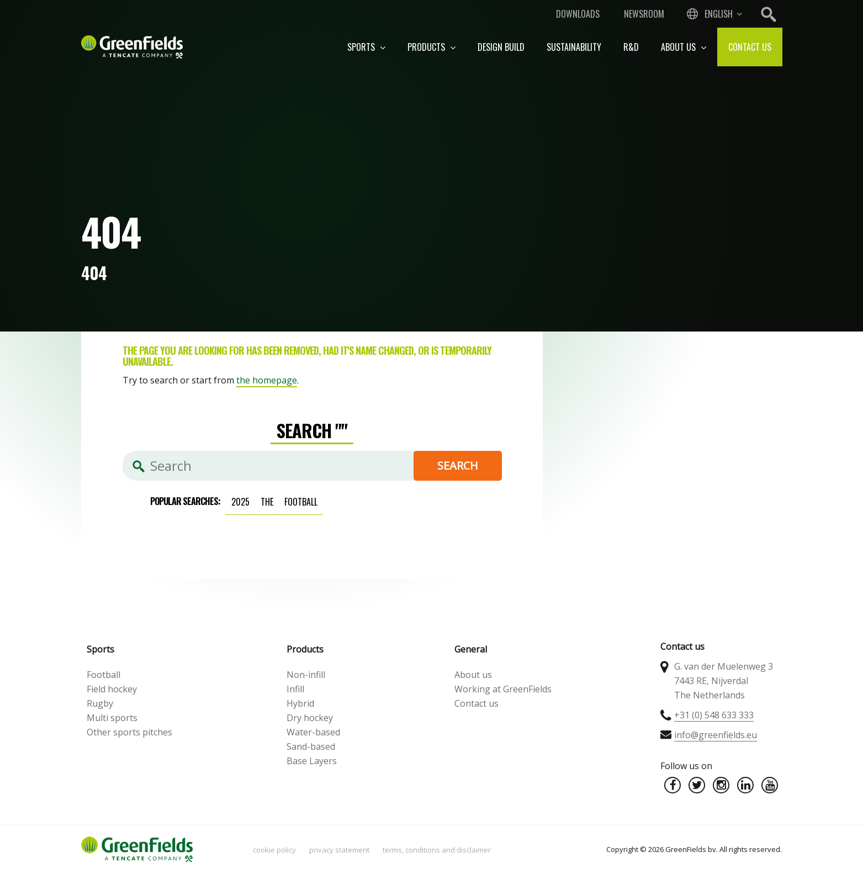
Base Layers (312, 761)
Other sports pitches (129, 732)
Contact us (749, 47)
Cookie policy (274, 850)
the (267, 501)
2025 (240, 501)
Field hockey (112, 689)
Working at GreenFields (503, 689)
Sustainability (574, 47)
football (300, 501)
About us (683, 47)
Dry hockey (310, 718)
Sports (366, 47)
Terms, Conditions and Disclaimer (437, 850)
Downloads (578, 13)
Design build (501, 47)
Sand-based (311, 746)
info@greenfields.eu (715, 735)
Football (103, 675)
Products (431, 47)
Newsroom (644, 13)
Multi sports (112, 718)
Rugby (100, 703)
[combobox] (713, 14)
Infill (295, 689)
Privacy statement (339, 850)
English (719, 13)
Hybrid (300, 703)
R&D (631, 47)
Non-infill (306, 675)
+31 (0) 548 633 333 (714, 715)
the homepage (266, 380)
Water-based (313, 732)
